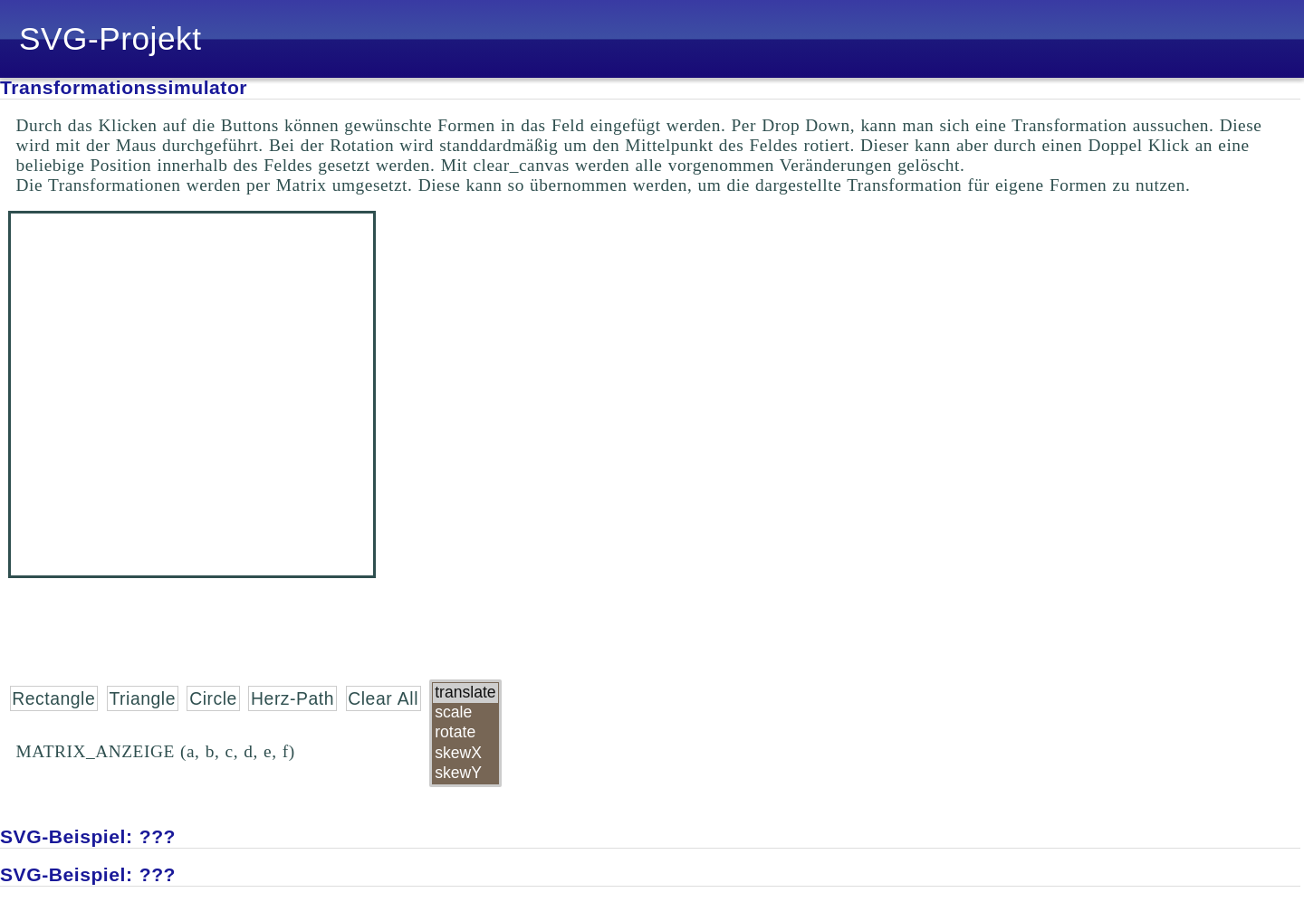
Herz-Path (292, 698)
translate (465, 693)
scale (465, 713)
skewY (465, 773)
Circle (213, 698)
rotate (465, 733)
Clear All (383, 698)
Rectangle (53, 698)
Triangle (142, 698)
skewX (465, 754)
